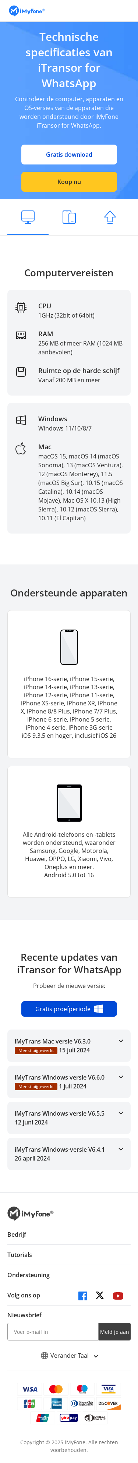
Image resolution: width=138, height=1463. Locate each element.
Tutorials (19, 1255)
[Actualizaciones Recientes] (110, 217)
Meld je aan (114, 1331)
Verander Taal (69, 1356)
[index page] (27, 11)
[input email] (53, 1331)
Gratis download (69, 154)
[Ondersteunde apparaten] (69, 217)
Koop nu (69, 182)
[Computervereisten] (28, 217)
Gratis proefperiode (69, 1008)
